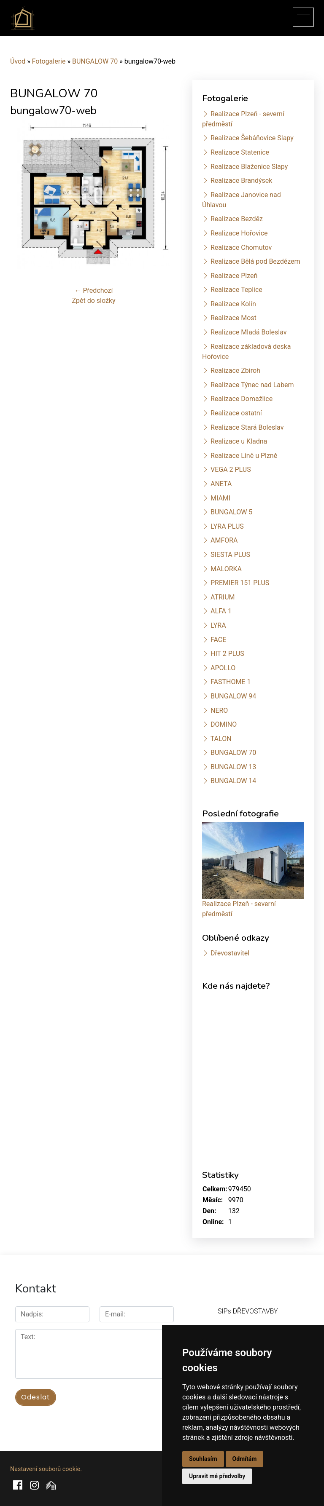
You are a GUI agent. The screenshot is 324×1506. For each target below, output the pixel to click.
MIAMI (220, 498)
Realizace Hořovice (239, 233)
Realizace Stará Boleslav (247, 427)
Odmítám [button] (244, 1458)
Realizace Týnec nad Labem (252, 385)
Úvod (17, 61)
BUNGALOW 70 (95, 61)
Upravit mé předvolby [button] (217, 1476)
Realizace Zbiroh (235, 370)
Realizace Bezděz (237, 219)
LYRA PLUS (227, 526)
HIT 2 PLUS (227, 654)
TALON (221, 739)
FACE (218, 640)
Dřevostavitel (230, 953)
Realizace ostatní (236, 413)
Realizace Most (233, 318)
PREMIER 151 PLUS (240, 583)
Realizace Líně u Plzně (244, 456)
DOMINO (224, 724)
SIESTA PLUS (230, 555)
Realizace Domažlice (242, 399)
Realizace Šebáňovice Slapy (252, 138)
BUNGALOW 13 (233, 767)
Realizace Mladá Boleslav (249, 332)
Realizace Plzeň (234, 276)
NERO (219, 710)
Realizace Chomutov (241, 247)
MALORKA (226, 569)
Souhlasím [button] (203, 1458)
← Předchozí (94, 290)
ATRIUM (223, 597)
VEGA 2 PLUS (231, 469)
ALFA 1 (221, 611)
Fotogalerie (49, 61)
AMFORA (224, 540)
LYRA (218, 625)
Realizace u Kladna (239, 441)
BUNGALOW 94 (233, 696)
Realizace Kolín (233, 304)
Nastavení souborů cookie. (46, 1469)
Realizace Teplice (236, 290)
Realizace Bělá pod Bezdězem (255, 261)
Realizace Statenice (240, 152)
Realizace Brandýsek (241, 181)
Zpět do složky (93, 301)
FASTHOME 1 (231, 682)
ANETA (221, 484)
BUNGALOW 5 (231, 512)
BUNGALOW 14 (233, 781)
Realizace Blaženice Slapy (249, 167)
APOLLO (223, 668)
